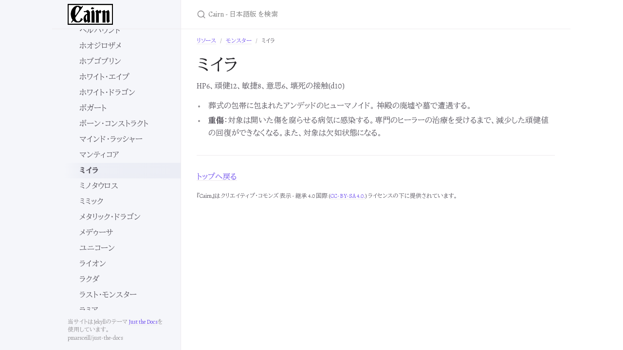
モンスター (239, 41)
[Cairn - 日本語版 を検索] (311, 14)
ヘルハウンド (100, 30)
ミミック (91, 201)
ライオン (92, 264)
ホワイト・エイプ (104, 77)
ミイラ (88, 170)
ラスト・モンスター (108, 295)
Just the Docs (143, 322)
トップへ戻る (217, 177)
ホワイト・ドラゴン (107, 93)
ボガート (93, 108)
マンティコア (99, 155)
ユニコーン (97, 248)
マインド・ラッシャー (111, 139)
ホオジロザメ (100, 46)
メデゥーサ (96, 233)
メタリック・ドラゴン (110, 217)
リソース (206, 41)
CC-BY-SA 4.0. (347, 196)
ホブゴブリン (100, 61)
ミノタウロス (98, 186)
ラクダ (89, 279)
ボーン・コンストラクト (113, 124)
